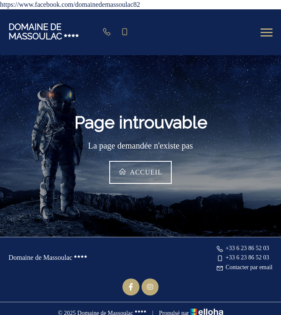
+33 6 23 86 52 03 (242, 248)
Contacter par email (244, 267)
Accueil (140, 172)
